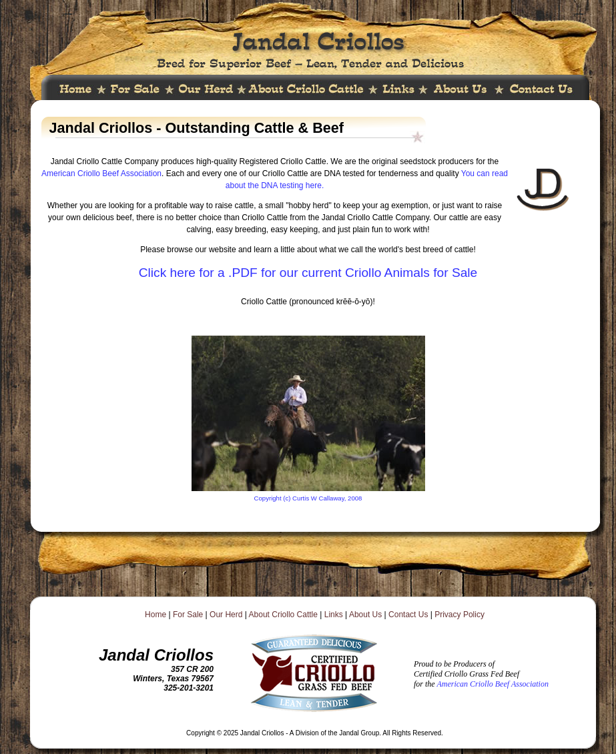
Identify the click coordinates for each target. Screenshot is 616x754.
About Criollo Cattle (283, 614)
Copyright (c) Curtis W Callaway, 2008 (308, 498)
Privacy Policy (459, 614)
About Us (365, 614)
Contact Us (408, 614)
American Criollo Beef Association (101, 173)
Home (155, 614)
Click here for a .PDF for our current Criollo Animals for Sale (308, 273)
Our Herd (226, 614)
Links (333, 614)
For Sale (188, 614)
